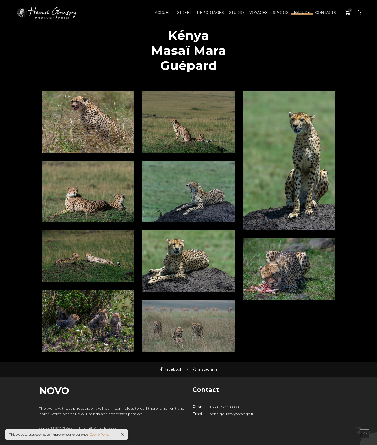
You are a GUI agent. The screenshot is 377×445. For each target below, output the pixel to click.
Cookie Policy (100, 434)
